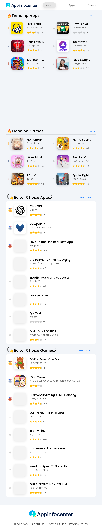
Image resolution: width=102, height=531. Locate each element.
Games (91, 5)
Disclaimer (21, 524)
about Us (38, 524)
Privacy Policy (78, 524)
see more (89, 15)
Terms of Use (56, 524)
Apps (72, 5)
